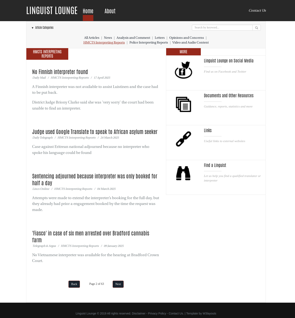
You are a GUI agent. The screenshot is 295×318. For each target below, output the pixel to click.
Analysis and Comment (133, 38)
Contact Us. (176, 313)
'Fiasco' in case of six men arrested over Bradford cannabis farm (90, 236)
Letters (160, 38)
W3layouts (209, 313)
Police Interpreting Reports (148, 42)
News (108, 38)
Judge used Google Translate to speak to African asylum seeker (94, 131)
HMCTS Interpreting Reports (104, 42)
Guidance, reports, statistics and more (228, 106)
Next (118, 284)
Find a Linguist (215, 165)
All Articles (91, 38)
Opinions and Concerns (186, 38)
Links (208, 130)
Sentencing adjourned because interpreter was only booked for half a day (94, 179)
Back (74, 284)
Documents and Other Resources (229, 96)
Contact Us (257, 10)
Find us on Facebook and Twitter (225, 71)
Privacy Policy (157, 313)
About (110, 11)
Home (88, 11)
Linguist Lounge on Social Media (229, 61)
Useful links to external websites (224, 141)
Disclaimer (138, 313)
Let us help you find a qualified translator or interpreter (232, 178)
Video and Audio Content (190, 42)
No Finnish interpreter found (60, 71)
